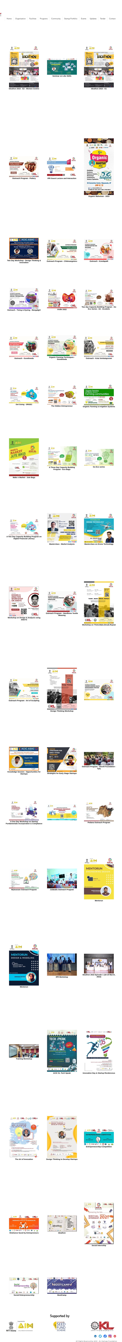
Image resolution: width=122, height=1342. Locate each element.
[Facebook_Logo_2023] (105, 1336)
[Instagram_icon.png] (110, 1336)
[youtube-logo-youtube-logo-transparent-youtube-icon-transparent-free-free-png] (114, 1336)
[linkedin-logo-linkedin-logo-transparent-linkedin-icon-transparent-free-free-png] (95, 1336)
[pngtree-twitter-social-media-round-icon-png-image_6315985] (100, 1336)
